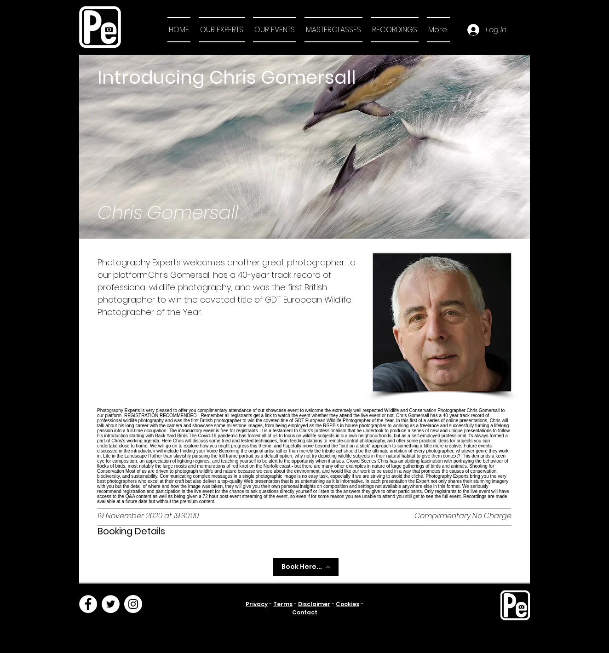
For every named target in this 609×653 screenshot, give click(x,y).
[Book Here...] (306, 567)
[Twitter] (111, 604)
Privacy (257, 604)
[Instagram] (133, 604)
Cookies (347, 604)
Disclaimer (314, 604)
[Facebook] (88, 604)
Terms (283, 604)
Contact (304, 612)
